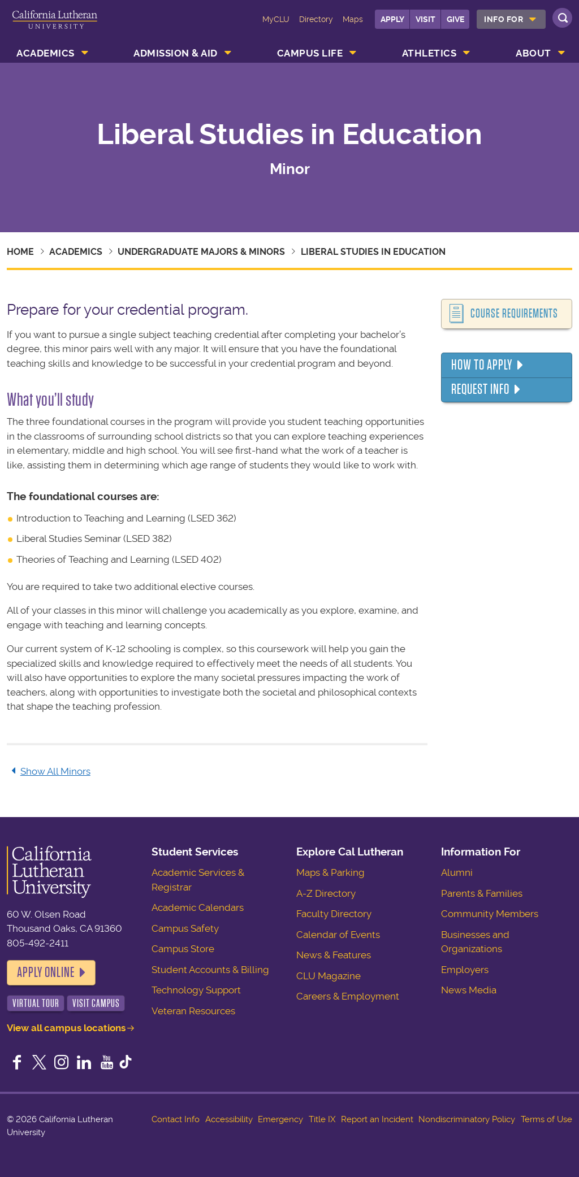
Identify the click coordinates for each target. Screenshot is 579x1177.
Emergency (280, 1119)
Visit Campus (96, 1003)
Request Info (480, 389)
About (533, 53)
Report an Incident (377, 1119)
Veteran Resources (193, 1011)
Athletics (429, 53)
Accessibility (229, 1119)
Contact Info (176, 1119)
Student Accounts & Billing (210, 969)
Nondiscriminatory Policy (466, 1119)
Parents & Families (481, 893)
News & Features (333, 955)
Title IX (322, 1119)
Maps (353, 19)
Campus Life (310, 53)
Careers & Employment (347, 996)
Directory (316, 19)
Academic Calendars (198, 907)
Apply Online (46, 972)
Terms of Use (546, 1119)
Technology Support (196, 990)
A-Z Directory (326, 893)
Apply (392, 19)
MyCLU (276, 19)
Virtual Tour (35, 1003)
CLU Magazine (328, 975)
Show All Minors (48, 771)
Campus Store (183, 948)
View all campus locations (66, 1027)
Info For (503, 19)
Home (20, 251)
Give (455, 19)
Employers (465, 969)
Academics (45, 53)
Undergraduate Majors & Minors (201, 251)
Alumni (457, 872)
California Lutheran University (54, 27)
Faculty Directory (333, 913)
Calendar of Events (338, 934)
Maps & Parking (330, 872)
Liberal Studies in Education (373, 251)
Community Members (489, 913)
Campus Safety (185, 928)
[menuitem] (511, 19)
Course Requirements (514, 313)
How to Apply (481, 365)
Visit (425, 19)
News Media (468, 990)
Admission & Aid (175, 53)
